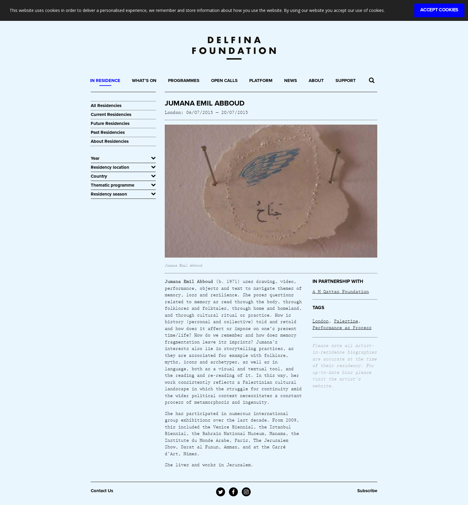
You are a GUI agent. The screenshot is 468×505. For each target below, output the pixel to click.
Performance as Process (342, 327)
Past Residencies (108, 132)
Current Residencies (111, 114)
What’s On (144, 80)
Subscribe (367, 490)
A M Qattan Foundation (340, 291)
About (316, 80)
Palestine (346, 320)
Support (345, 80)
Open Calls (224, 80)
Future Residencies (110, 123)
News (290, 80)
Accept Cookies (439, 10)
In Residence (105, 80)
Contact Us (102, 490)
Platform (261, 80)
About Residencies (110, 141)
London (320, 320)
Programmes (183, 80)
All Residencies (106, 105)
